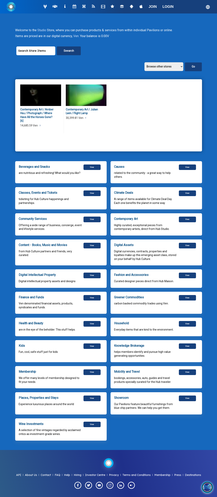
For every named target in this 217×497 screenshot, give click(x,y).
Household (121, 323)
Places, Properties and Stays (38, 398)
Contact (46, 475)
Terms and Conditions (136, 475)
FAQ (57, 475)
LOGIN (168, 7)
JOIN (153, 7)
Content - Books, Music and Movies (43, 245)
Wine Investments (31, 424)
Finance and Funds (31, 297)
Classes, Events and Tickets (38, 193)
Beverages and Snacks (34, 167)
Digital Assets (124, 245)
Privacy (114, 475)
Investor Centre (95, 475)
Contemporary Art (126, 219)
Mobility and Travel (127, 371)
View (92, 167)
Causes (119, 167)
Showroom (121, 398)
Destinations (193, 475)
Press (177, 475)
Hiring (77, 475)
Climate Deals (123, 193)
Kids (22, 346)
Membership (27, 371)
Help (67, 475)
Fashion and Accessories (131, 275)
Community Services (33, 219)
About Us (31, 475)
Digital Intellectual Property (37, 275)
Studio (41, 30)
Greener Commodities (129, 297)
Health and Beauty (31, 323)
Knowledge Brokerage (129, 346)
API (18, 475)
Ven (76, 36)
